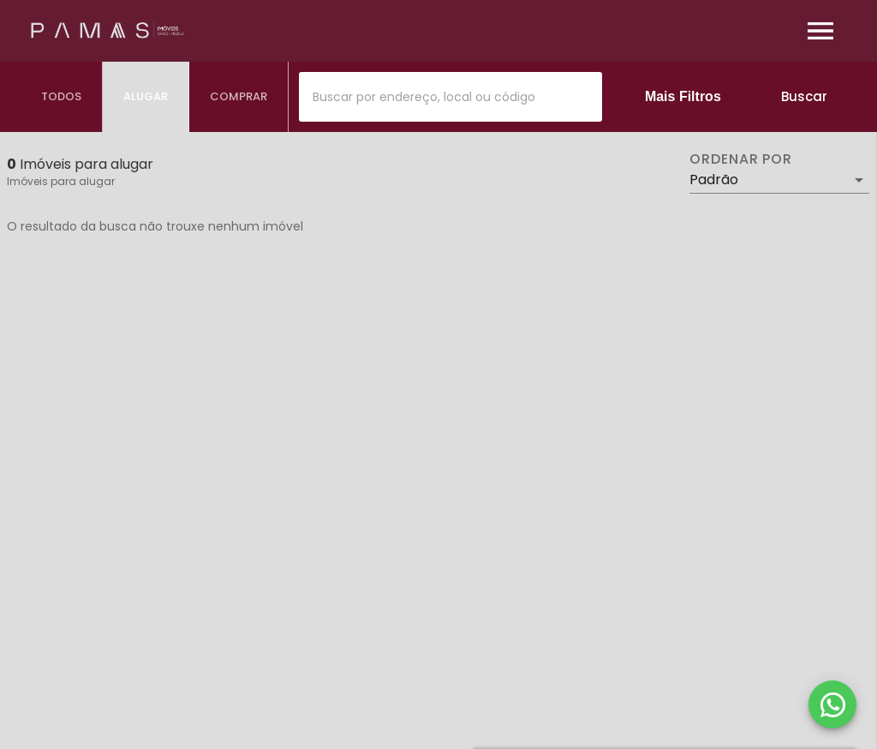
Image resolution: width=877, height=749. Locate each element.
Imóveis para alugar (61, 181)
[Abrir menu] (820, 30)
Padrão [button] (713, 179)
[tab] (62, 97)
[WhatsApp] (832, 704)
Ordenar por (740, 159)
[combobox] (450, 97)
